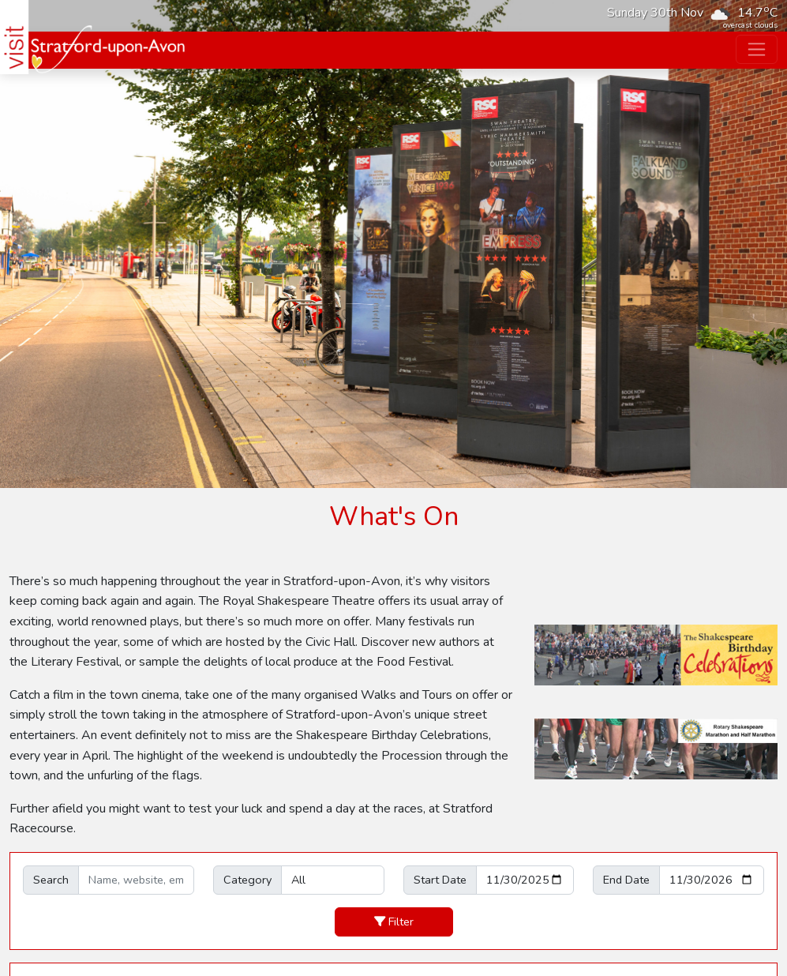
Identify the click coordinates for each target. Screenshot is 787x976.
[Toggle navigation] (757, 49)
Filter (394, 921)
